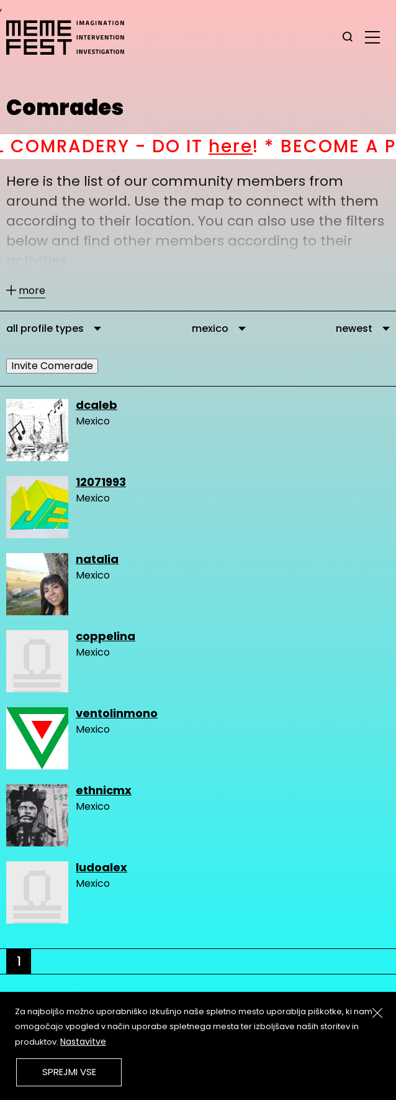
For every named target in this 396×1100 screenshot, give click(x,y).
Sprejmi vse (69, 1071)
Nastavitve (83, 1041)
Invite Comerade (52, 366)
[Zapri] (377, 1013)
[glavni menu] (372, 36)
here (248, 146)
